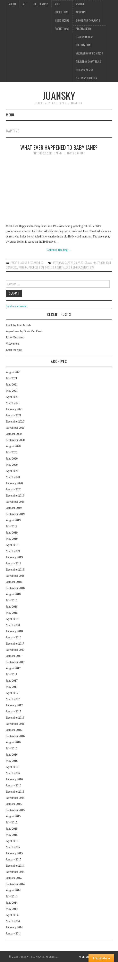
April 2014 (12, 915)
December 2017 (15, 643)
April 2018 (12, 618)
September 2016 (15, 736)
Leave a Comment (76, 153)
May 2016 (12, 760)
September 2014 (15, 884)
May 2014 (12, 908)
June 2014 (12, 902)
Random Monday (84, 37)
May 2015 (12, 834)
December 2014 (15, 865)
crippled (78, 263)
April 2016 (12, 767)
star (92, 267)
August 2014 (13, 890)
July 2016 (11, 748)
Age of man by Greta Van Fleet (24, 331)
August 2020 (13, 446)
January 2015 (13, 859)
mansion (22, 267)
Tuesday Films (83, 45)
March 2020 (13, 477)
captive (69, 263)
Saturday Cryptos (86, 78)
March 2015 (13, 847)
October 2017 (14, 656)
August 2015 (13, 816)
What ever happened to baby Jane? (59, 147)
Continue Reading (59, 249)
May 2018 (12, 612)
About (12, 4)
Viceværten (12, 343)
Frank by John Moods (18, 325)
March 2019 (13, 551)
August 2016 (13, 742)
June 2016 (12, 754)
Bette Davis (58, 263)
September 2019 (15, 514)
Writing (80, 4)
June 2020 (12, 458)
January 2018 (13, 637)
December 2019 (15, 495)
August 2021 (13, 372)
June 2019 (12, 532)
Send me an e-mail (16, 306)
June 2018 (12, 606)
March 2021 (13, 403)
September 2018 (15, 588)
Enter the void (14, 349)
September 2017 (15, 662)
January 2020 (13, 489)
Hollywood (99, 263)
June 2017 (12, 680)
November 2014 (15, 871)
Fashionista (86, 957)
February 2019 (14, 557)
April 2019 (12, 544)
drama (88, 263)
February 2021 (14, 409)
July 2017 (11, 674)
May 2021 (12, 390)
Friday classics (84, 70)
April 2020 (12, 470)
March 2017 (13, 699)
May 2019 (12, 538)
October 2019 (14, 507)
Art (25, 4)
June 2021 (12, 384)
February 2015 (14, 853)
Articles (81, 12)
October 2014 (14, 878)
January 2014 (13, 933)
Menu (10, 114)
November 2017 (15, 649)
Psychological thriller (41, 267)
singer (76, 267)
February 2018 (14, 631)
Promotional (62, 29)
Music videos (62, 20)
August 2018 (13, 594)
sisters (84, 267)
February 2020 (14, 483)
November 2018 (15, 575)
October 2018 (14, 581)
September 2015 (15, 810)
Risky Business (15, 337)
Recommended (83, 29)
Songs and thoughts (88, 20)
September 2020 (15, 440)
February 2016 (14, 779)
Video (57, 4)
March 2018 (13, 625)
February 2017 (14, 705)
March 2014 (13, 921)
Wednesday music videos (89, 53)
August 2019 (13, 520)
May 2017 (12, 686)
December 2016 (15, 717)
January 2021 (13, 415)
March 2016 (13, 773)
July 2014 (11, 896)
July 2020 (11, 452)
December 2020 (15, 421)
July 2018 (11, 600)
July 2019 (11, 526)
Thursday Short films (88, 62)
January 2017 (13, 711)
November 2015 (15, 797)
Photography (40, 4)
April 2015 (12, 841)
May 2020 (12, 464)
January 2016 (13, 785)
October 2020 (14, 433)
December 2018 (15, 569)
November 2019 (15, 501)
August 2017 (13, 668)
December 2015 (15, 791)
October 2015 (14, 804)
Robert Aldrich (63, 267)
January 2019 (13, 563)
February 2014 (14, 927)
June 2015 (12, 828)
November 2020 (15, 427)
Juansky (59, 95)
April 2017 (12, 693)
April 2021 (12, 396)
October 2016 (14, 730)
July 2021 (11, 378)
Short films (61, 12)
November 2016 (15, 723)
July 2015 (11, 822)
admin (59, 153)
